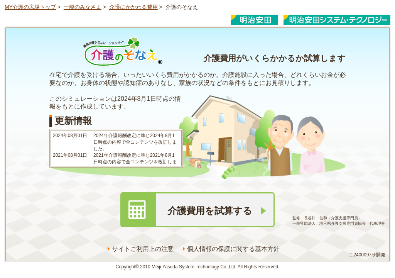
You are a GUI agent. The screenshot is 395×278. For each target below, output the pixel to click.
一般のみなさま (82, 7)
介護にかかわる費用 (133, 7)
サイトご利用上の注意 (141, 249)
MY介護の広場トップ (30, 7)
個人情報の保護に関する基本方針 (231, 249)
